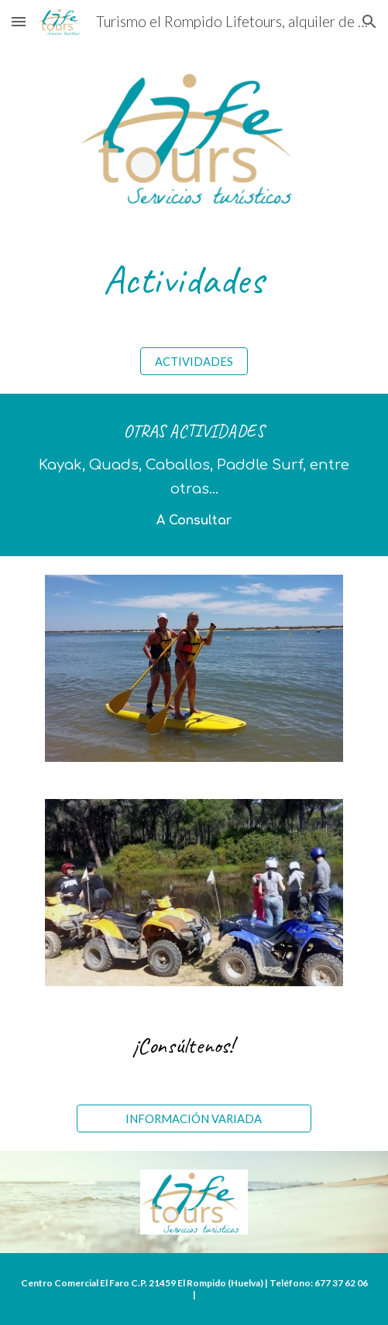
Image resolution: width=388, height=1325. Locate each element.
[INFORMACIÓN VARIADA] (194, 1118)
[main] (193, 280)
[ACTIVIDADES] (194, 361)
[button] (18, 21)
